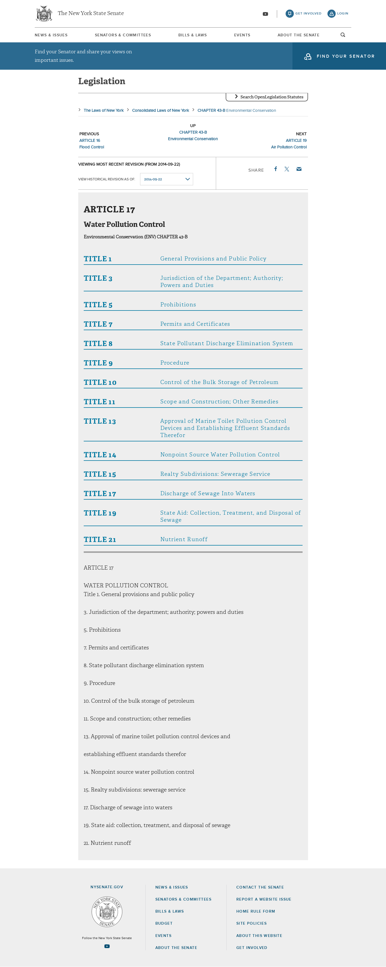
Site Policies (251, 923)
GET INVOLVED (252, 948)
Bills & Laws (192, 35)
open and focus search (343, 36)
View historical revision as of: (106, 179)
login (343, 13)
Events (242, 35)
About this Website (259, 936)
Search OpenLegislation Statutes (271, 97)
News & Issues (51, 35)
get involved (308, 13)
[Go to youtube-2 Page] (106, 946)
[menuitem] (51, 35)
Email (298, 168)
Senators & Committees (123, 35)
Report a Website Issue (264, 899)
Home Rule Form (255, 911)
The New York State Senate (91, 13)
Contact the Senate (260, 887)
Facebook (275, 168)
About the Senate (176, 948)
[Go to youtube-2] (265, 14)
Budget (164, 923)
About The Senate (299, 35)
